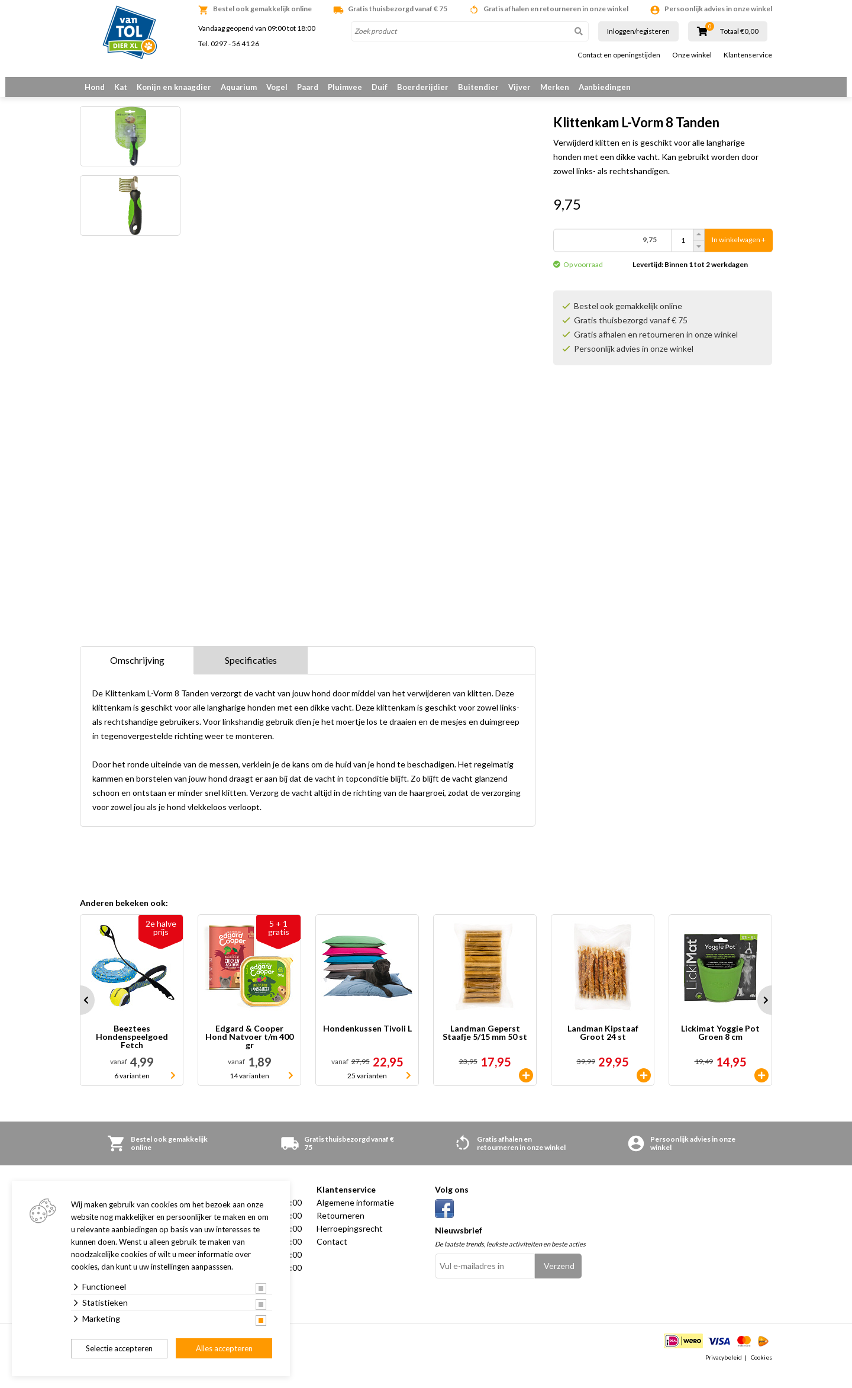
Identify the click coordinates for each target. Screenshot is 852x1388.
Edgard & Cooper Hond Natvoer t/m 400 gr (249, 1052)
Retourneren (340, 1231)
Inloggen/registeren (638, 31)
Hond (95, 87)
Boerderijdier (422, 87)
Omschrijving (137, 675)
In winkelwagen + (739, 246)
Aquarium (239, 87)
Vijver (519, 87)
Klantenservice (748, 55)
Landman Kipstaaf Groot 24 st (602, 1048)
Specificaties (251, 675)
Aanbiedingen (605, 87)
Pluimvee (345, 87)
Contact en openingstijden (618, 55)
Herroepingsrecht (350, 1244)
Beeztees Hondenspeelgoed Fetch (132, 1052)
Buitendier (478, 87)
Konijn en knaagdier (174, 87)
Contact (332, 1257)
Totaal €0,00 (739, 31)
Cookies (761, 1372)
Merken (554, 87)
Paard (307, 87)
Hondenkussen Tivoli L (367, 1044)
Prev (80, 1015)
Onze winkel (692, 55)
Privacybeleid (723, 1372)
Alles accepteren (224, 1348)
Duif (380, 87)
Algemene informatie (355, 1218)
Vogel (277, 87)
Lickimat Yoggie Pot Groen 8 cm (720, 1048)
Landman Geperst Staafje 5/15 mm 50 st (485, 1048)
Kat (120, 87)
